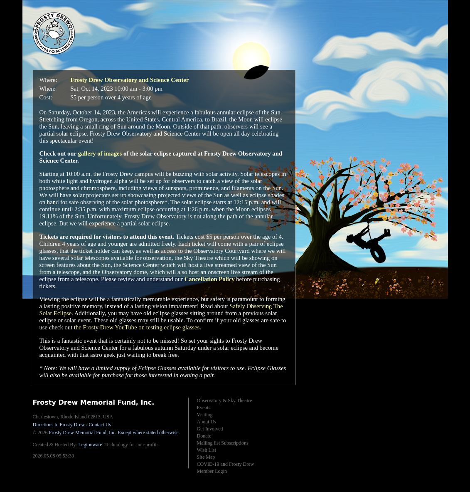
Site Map (206, 457)
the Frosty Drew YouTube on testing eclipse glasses (136, 327)
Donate (204, 436)
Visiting (205, 415)
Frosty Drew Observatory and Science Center (130, 80)
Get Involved (210, 429)
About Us (206, 422)
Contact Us (100, 425)
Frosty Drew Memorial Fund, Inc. (114, 432)
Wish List (207, 450)
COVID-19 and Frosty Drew (225, 464)
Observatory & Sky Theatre (224, 400)
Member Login (212, 471)
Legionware (90, 444)
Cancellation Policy (210, 279)
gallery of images (100, 153)
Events (204, 407)
